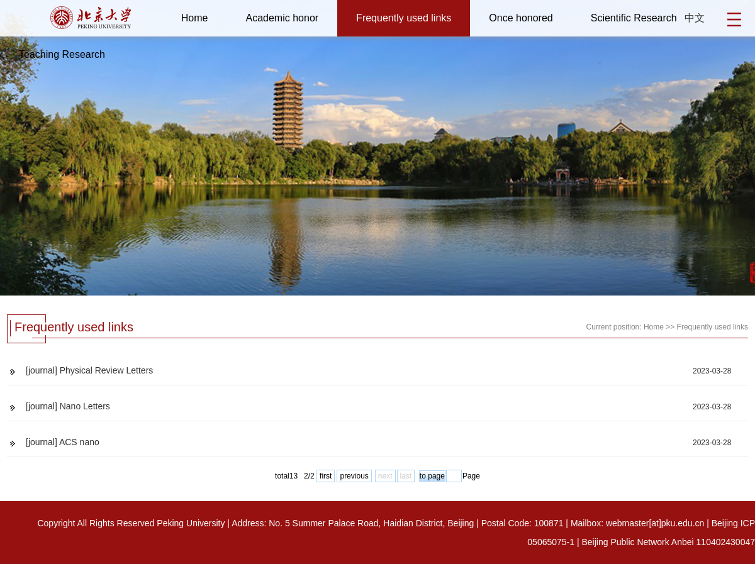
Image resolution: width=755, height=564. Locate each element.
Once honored (520, 18)
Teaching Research (62, 54)
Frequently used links (403, 18)
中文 (695, 18)
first (326, 476)
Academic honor (281, 18)
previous (354, 476)
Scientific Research (634, 18)
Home (194, 18)
